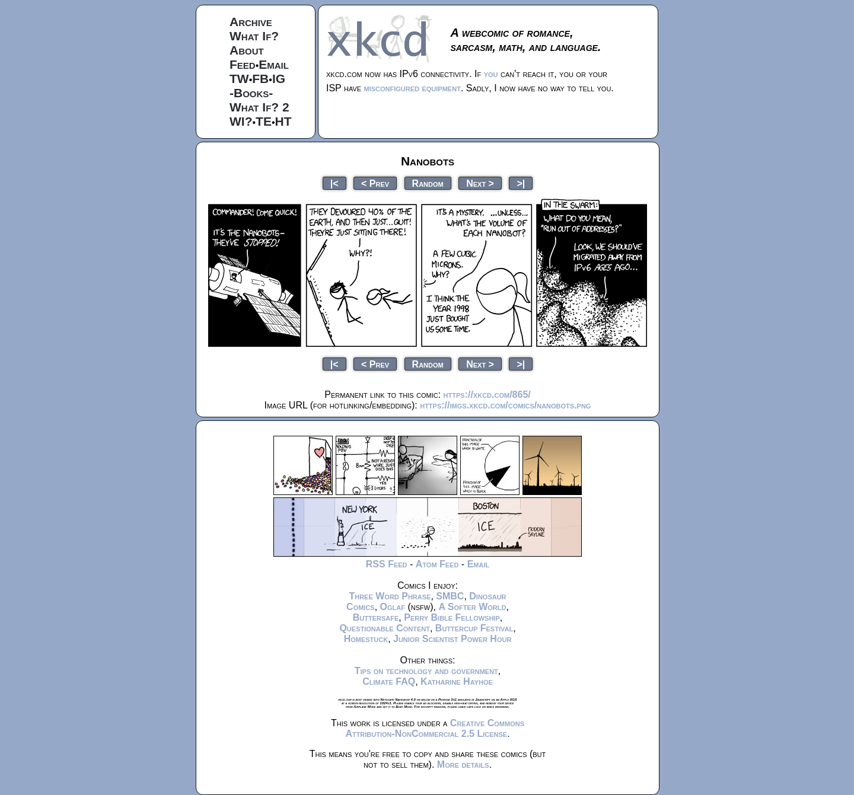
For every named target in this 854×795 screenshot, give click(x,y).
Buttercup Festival (474, 628)
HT (283, 121)
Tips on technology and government (426, 671)
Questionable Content (384, 628)
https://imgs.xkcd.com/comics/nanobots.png (505, 405)
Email (274, 64)
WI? (241, 121)
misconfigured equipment (412, 88)
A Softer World (472, 607)
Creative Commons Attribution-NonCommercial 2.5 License (434, 728)
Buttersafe (376, 617)
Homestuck (366, 639)
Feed (243, 64)
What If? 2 (259, 107)
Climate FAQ (388, 681)
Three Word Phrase (390, 596)
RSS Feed (386, 564)
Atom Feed (437, 564)
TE (264, 121)
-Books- (251, 93)
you (491, 74)
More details (463, 764)
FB (260, 78)
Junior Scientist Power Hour (452, 639)
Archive (251, 21)
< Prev (375, 183)
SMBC (450, 596)
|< (334, 183)
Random (428, 183)
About (247, 50)
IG (278, 78)
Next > (480, 183)
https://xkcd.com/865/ (487, 394)
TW (239, 78)
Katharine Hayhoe (456, 681)
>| (521, 183)
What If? (254, 36)
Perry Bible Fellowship (452, 617)
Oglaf (392, 607)
